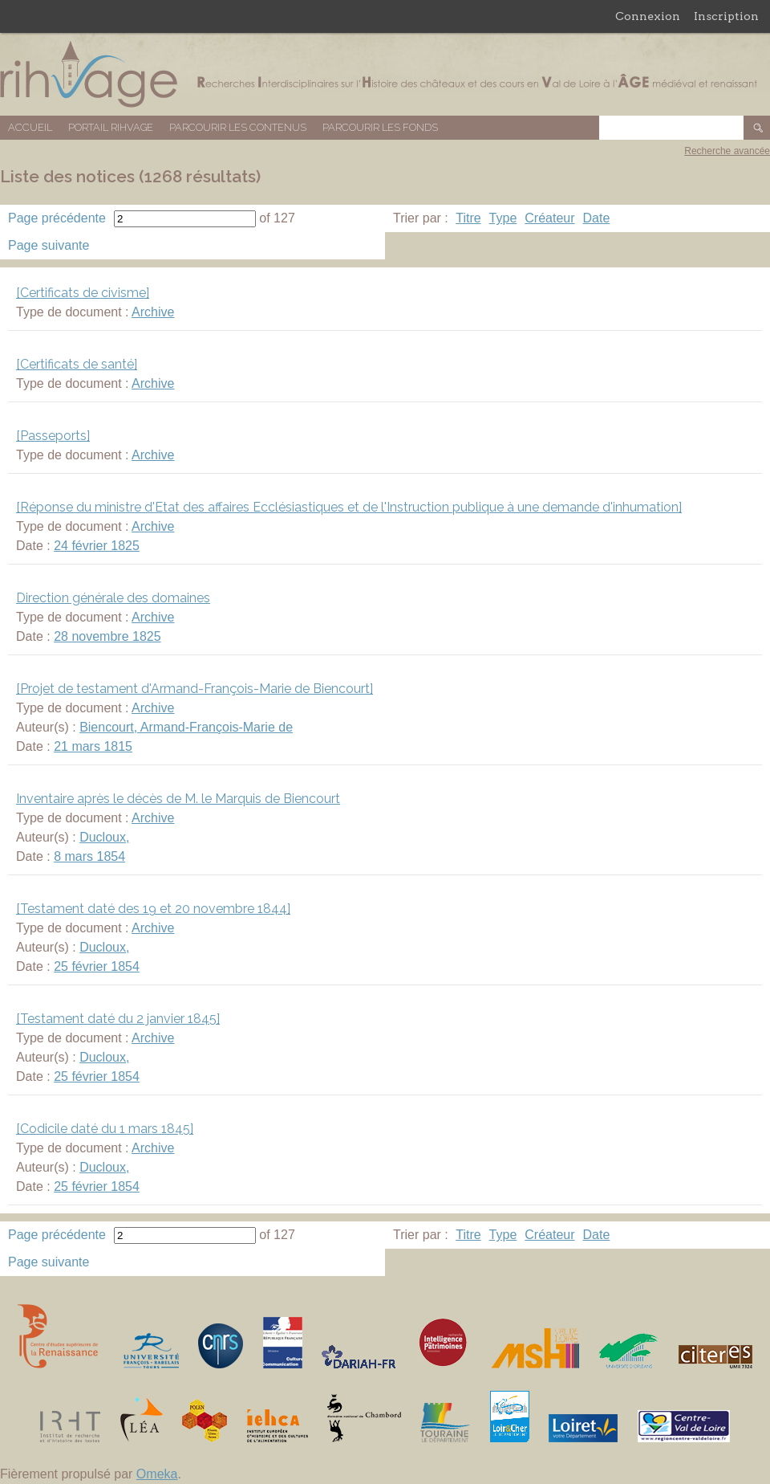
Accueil (30, 127)
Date (596, 218)
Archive (153, 312)
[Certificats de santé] (76, 364)
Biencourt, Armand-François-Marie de (186, 727)
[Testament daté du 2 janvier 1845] (118, 1018)
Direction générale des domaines (113, 597)
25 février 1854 (97, 966)
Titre (468, 218)
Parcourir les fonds (380, 127)
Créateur (549, 218)
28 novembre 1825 (107, 636)
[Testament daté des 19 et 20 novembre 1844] (153, 908)
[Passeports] (53, 435)
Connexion (647, 16)
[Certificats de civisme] (82, 292)
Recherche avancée (727, 151)
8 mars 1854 (89, 856)
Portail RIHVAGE (110, 127)
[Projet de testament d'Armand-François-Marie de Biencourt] (194, 688)
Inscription (726, 16)
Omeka (157, 1474)
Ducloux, (104, 837)
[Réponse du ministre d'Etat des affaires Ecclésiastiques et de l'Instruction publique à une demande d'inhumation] (349, 507)
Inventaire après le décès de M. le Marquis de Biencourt (178, 798)
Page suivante (48, 245)
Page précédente (57, 218)
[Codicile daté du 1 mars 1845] (104, 1128)
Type (503, 218)
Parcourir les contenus (237, 127)
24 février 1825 (97, 545)
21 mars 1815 (93, 746)
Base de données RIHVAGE (385, 74)
